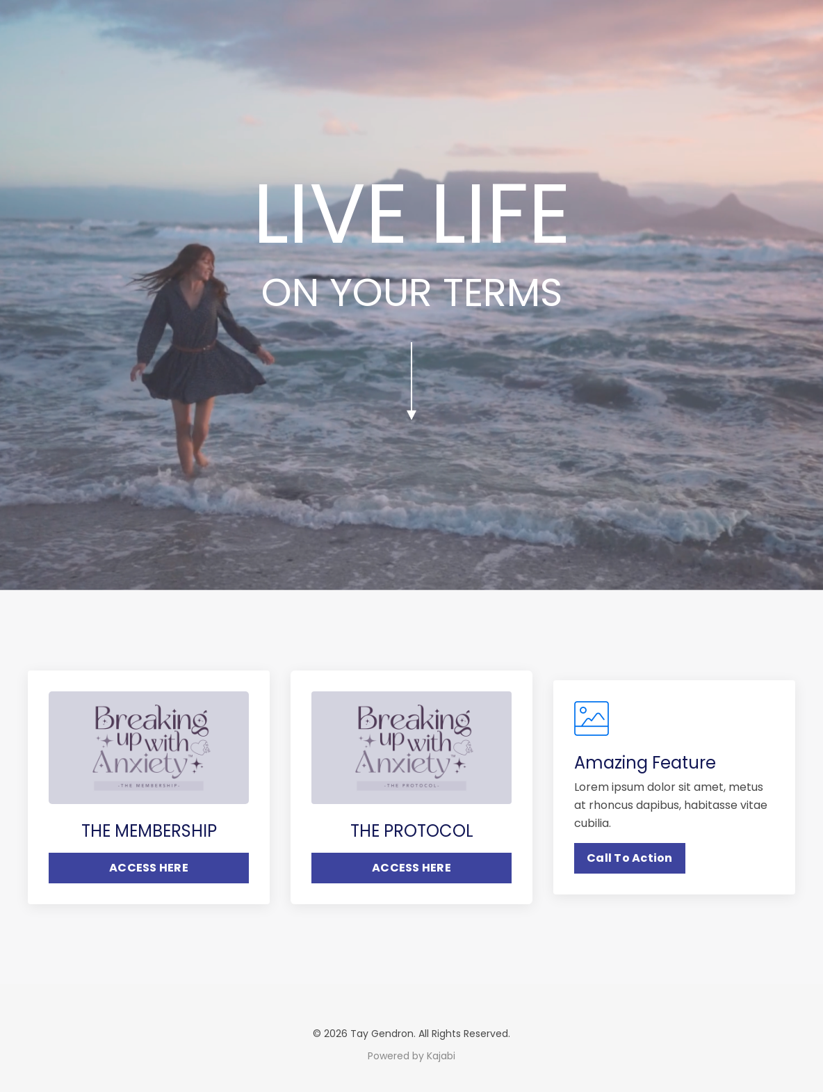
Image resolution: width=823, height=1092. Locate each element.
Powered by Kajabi (411, 1056)
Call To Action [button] (630, 858)
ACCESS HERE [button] (148, 868)
